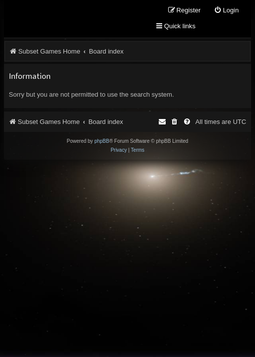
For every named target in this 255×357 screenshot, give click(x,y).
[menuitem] (226, 10)
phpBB (101, 141)
